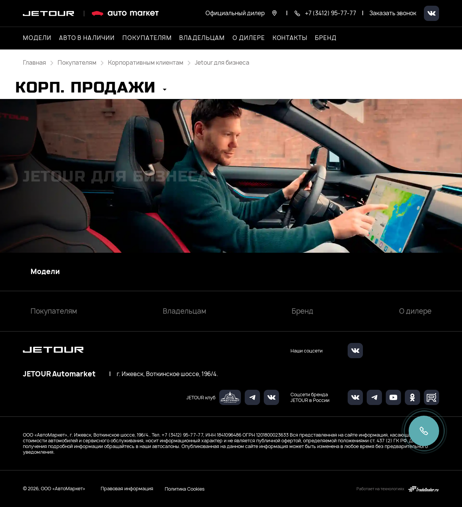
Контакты (290, 38)
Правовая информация (127, 488)
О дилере (249, 38)
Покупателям (53, 311)
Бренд (302, 311)
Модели (45, 272)
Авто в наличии (87, 38)
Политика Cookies (185, 489)
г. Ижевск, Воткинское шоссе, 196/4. (167, 374)
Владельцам (184, 311)
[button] (91, 90)
